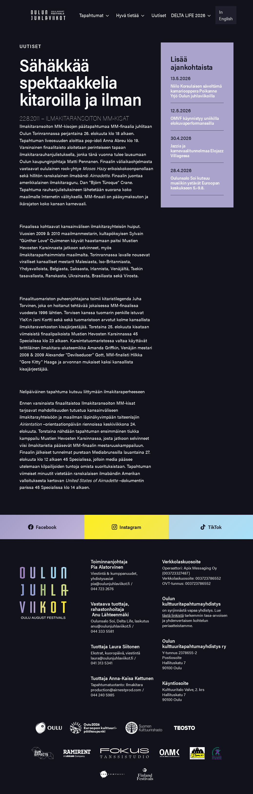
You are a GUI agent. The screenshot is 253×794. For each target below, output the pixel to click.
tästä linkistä (173, 615)
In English (226, 15)
